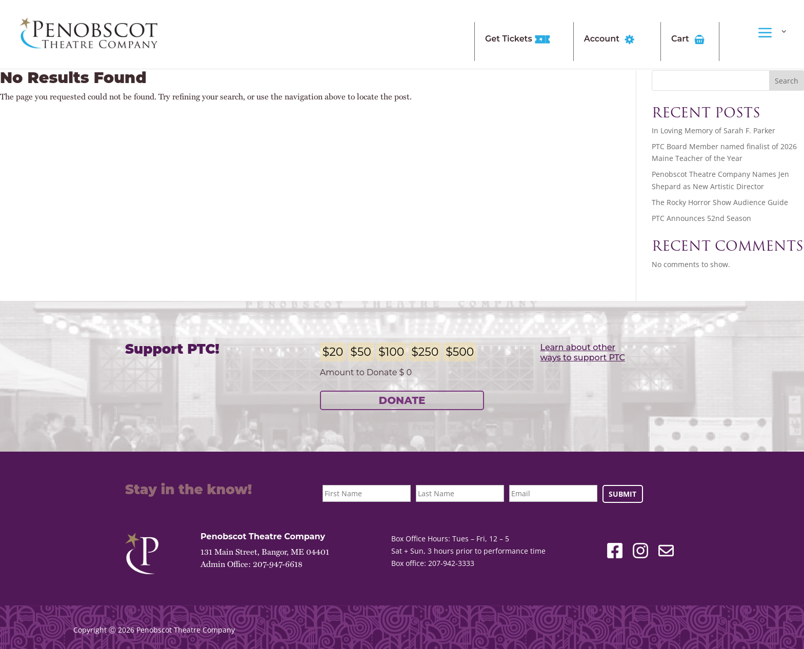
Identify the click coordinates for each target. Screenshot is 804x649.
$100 (391, 352)
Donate (402, 400)
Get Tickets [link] (518, 39)
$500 (460, 352)
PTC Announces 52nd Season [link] (701, 218)
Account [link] (611, 39)
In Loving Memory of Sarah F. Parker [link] (713, 130)
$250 (424, 352)
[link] (88, 33)
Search (786, 81)
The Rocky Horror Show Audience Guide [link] (720, 202)
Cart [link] (689, 39)
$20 (333, 352)
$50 (360, 352)
